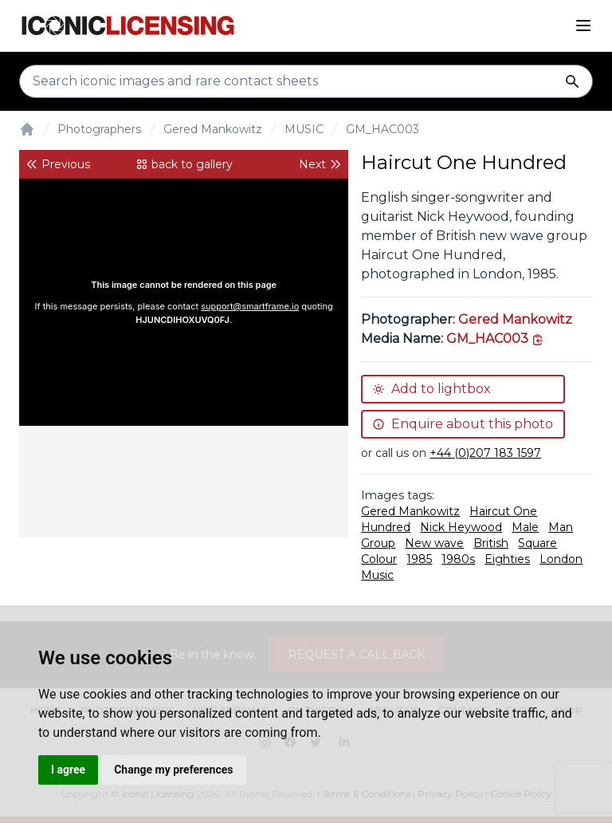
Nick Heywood (461, 527)
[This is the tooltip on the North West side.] (495, 338)
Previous (58, 164)
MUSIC (304, 129)
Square (537, 543)
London (561, 559)
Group (378, 543)
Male (525, 527)
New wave (434, 543)
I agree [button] (68, 769)
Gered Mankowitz (212, 129)
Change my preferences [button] (173, 769)
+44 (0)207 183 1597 (485, 453)
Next (320, 164)
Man (560, 527)
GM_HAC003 (382, 129)
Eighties (507, 559)
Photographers (99, 129)
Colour (379, 559)
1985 (419, 559)
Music (377, 575)
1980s (458, 559)
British (490, 543)
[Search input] (306, 81)
